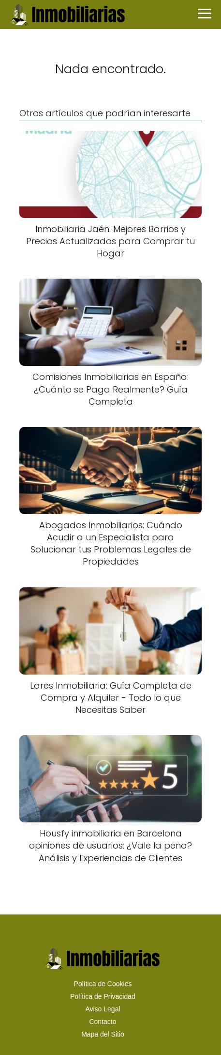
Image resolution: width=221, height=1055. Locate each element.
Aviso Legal (102, 1009)
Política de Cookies (103, 984)
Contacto (102, 1021)
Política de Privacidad (102, 996)
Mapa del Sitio (102, 1034)
